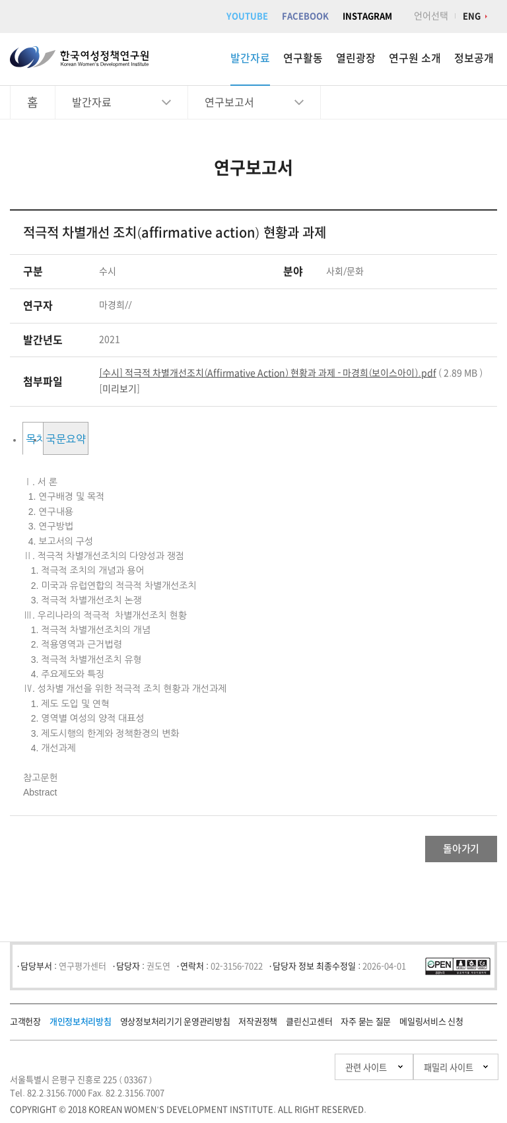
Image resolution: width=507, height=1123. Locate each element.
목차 (75, 439)
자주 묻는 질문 (366, 1028)
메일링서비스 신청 (431, 1028)
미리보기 (119, 388)
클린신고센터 (309, 1028)
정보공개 (474, 58)
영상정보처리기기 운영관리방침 (175, 1028)
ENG (472, 16)
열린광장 (356, 58)
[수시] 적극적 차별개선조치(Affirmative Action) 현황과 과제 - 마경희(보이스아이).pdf (267, 373)
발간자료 (250, 58)
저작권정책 (257, 1028)
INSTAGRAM (367, 16)
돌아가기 (444, 852)
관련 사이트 (298, 1074)
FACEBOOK (305, 16)
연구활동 (303, 58)
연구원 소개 (415, 58)
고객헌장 (25, 1028)
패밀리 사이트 (421, 1074)
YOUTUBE (247, 16)
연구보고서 (229, 102)
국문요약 (180, 439)
